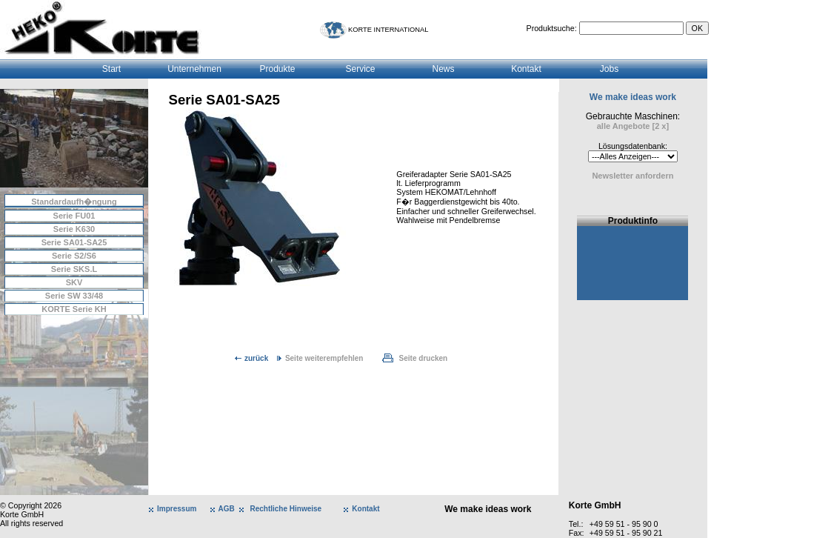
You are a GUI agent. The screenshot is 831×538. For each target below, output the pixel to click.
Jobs (609, 69)
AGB (226, 509)
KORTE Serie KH (73, 309)
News (443, 69)
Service (360, 69)
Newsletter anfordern (632, 175)
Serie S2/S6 (74, 255)
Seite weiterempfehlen (324, 358)
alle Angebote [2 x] (633, 126)
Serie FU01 (74, 215)
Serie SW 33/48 (74, 295)
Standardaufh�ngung (74, 201)
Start (111, 69)
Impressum (176, 509)
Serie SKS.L (74, 269)
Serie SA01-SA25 (74, 242)
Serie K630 (74, 229)
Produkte (277, 69)
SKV (74, 282)
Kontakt (526, 69)
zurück (256, 358)
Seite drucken (423, 358)
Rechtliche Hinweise (285, 509)
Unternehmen (194, 69)
